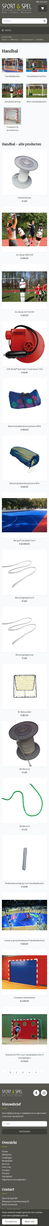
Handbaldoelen (12, 67)
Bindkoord (24, 747)
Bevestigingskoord (24, 575)
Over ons (6, 1167)
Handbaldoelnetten (36, 67)
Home (4, 39)
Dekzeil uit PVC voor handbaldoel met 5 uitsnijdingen (24, 1035)
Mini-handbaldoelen (36, 92)
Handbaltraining (12, 92)
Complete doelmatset (24, 975)
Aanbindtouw (24, 176)
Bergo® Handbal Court (24, 518)
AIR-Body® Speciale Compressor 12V (24, 347)
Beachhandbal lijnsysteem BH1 (24, 461)
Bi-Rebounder (24, 690)
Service (6, 1164)
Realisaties (7, 1161)
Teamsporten (27, 39)
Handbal (39, 39)
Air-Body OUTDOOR (24, 290)
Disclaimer (7, 1176)
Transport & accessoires (12, 119)
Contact (6, 1170)
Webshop (14, 39)
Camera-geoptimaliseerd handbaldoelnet (24, 918)
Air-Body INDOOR (24, 233)
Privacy (5, 1173)
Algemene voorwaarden (14, 1179)
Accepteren (11, 1221)
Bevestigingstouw (24, 633)
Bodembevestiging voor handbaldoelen (24, 861)
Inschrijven (24, 1131)
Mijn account (41, 2)
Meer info (29, 1221)
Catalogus (7, 1158)
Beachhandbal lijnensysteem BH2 (24, 404)
